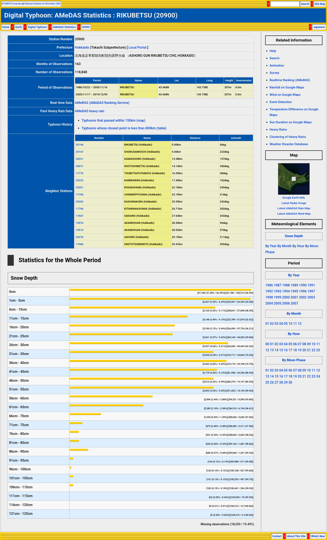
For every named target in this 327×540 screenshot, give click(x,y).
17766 (79, 208)
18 (295, 350)
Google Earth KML (293, 197)
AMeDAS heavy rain (89, 111)
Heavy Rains (278, 129)
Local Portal (137, 47)
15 (281, 350)
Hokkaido (82, 47)
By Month (284, 246)
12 (300, 324)
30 (290, 382)
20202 (79, 201)
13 (272, 350)
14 (276, 350)
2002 (303, 297)
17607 (79, 215)
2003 (311, 297)
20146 (79, 144)
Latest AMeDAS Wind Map (294, 213)
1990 (303, 285)
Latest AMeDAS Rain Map (294, 208)
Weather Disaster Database (289, 144)
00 (267, 344)
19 (300, 350)
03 (276, 324)
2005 (277, 303)
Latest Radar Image (294, 203)
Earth (18, 27)
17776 (79, 173)
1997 (311, 291)
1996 (303, 291)
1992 (269, 291)
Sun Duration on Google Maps (291, 122)
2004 (269, 303)
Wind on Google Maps (285, 95)
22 (313, 350)
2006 (286, 303)
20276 (79, 237)
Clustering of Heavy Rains (288, 137)
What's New (318, 536)
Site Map (319, 3)
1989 (294, 285)
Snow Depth (294, 236)
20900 (86, 27)
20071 (79, 166)
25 (267, 382)
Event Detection (281, 102)
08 (304, 344)
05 (286, 324)
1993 (277, 291)
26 (272, 382)
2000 (286, 297)
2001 (294, 297)
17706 (79, 194)
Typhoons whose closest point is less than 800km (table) (124, 128)
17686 (79, 244)
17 (290, 350)
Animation (277, 65)
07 (300, 344)
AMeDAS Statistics (64, 27)
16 (286, 350)
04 (281, 324)
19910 (79, 230)
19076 (79, 222)
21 (309, 350)
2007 (294, 303)
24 (318, 376)
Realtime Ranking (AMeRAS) (290, 80)
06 (295, 344)
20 (304, 350)
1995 (294, 291)
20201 (79, 187)
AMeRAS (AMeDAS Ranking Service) (102, 103)
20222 (79, 180)
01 (267, 324)
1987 (277, 285)
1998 (269, 297)
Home (5, 27)
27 (276, 382)
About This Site (296, 536)
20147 (79, 151)
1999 (277, 297)
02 (272, 324)
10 (290, 324)
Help (273, 51)
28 (281, 382)
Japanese (319, 27)
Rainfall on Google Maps (287, 87)
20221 (79, 158)
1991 (311, 285)
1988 (286, 285)
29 (286, 382)
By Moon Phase (294, 360)
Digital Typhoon (37, 27)
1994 (286, 291)
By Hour (298, 246)
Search (305, 3)
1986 (269, 285)
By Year (270, 246)
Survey (274, 73)
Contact (277, 536)
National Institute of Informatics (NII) (42, 3)
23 (318, 350)
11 (295, 324)
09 (309, 344)
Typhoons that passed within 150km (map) (113, 120)
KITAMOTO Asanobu (11, 3)
